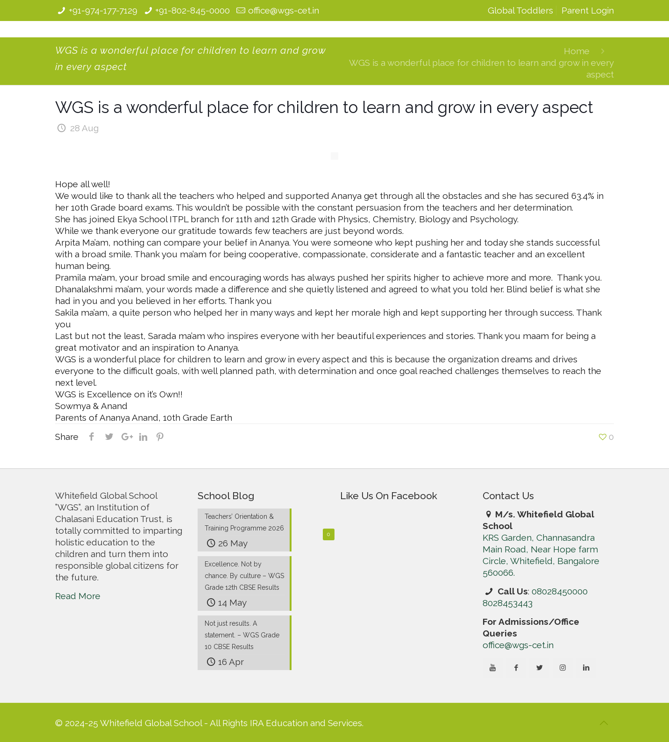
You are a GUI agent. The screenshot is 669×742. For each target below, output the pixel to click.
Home (577, 51)
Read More (77, 596)
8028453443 (508, 603)
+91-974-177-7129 (103, 10)
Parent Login (588, 10)
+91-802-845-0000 (192, 10)
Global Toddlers (520, 10)
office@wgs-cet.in (283, 10)
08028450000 (560, 591)
